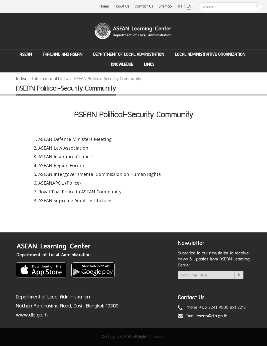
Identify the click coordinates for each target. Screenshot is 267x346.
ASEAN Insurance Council (65, 157)
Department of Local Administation (128, 54)
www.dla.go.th (32, 315)
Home (104, 6)
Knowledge (122, 64)
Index (21, 78)
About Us (121, 6)
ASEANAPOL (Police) (59, 183)
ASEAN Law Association (63, 148)
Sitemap (165, 6)
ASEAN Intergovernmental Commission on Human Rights (99, 174)
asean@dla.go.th (212, 316)
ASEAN (26, 54)
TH (180, 6)
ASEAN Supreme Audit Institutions (75, 200)
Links (149, 64)
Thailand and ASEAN (62, 54)
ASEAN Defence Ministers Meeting (75, 139)
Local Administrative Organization (210, 54)
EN (189, 6)
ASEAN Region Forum (61, 165)
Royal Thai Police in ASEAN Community (79, 192)
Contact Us (144, 6)
